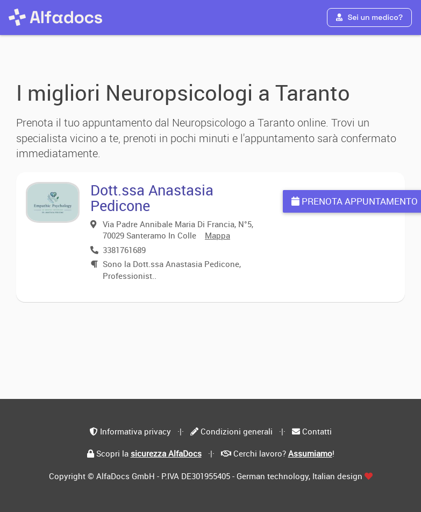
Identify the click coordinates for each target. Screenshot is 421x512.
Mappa (217, 235)
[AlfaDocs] (55, 17)
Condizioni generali (237, 431)
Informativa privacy (135, 431)
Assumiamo (310, 453)
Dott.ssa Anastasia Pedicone (151, 198)
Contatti (317, 431)
